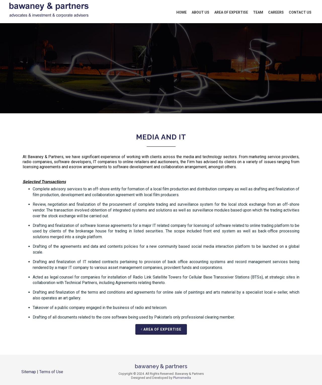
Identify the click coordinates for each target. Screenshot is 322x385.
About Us (200, 12)
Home (181, 12)
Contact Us (300, 12)
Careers (276, 12)
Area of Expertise (231, 12)
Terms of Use (51, 371)
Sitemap (28, 371)
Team (258, 12)
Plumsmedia (182, 379)
